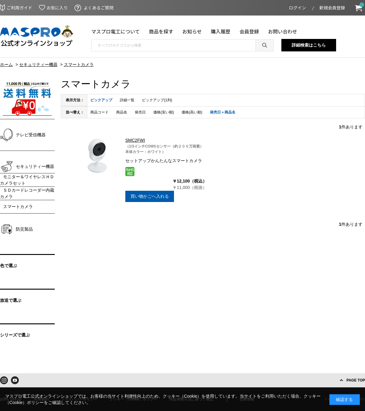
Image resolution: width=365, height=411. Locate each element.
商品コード (99, 112)
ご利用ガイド (19, 8)
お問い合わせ (282, 31)
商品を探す (161, 31)
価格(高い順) (192, 112)
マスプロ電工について (115, 31)
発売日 (140, 112)
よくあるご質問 (98, 8)
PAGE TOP (355, 380)
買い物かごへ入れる (149, 196)
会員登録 (249, 31)
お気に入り (57, 8)
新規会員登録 (332, 8)
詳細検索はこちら (309, 45)
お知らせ (192, 31)
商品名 (121, 112)
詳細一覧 (127, 100)
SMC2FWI (135, 140)
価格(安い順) (163, 112)
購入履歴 (220, 31)
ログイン (297, 8)
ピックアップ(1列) (157, 100)
